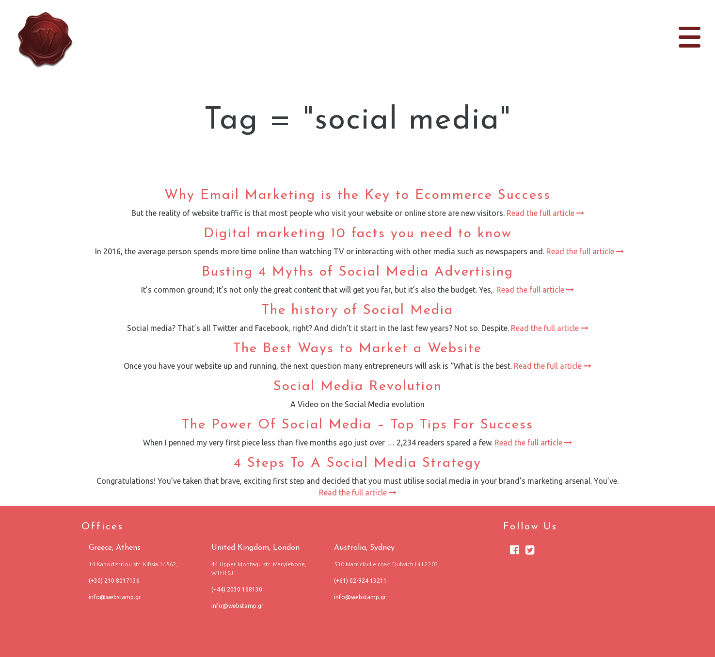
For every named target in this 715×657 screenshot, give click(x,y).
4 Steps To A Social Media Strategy (357, 463)
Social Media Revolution (357, 387)
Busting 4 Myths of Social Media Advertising (357, 272)
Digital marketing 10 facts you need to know (358, 234)
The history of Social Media (357, 310)
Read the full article (544, 213)
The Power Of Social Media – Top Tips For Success (357, 425)
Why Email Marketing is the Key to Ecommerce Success (357, 195)
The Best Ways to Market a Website (357, 349)
